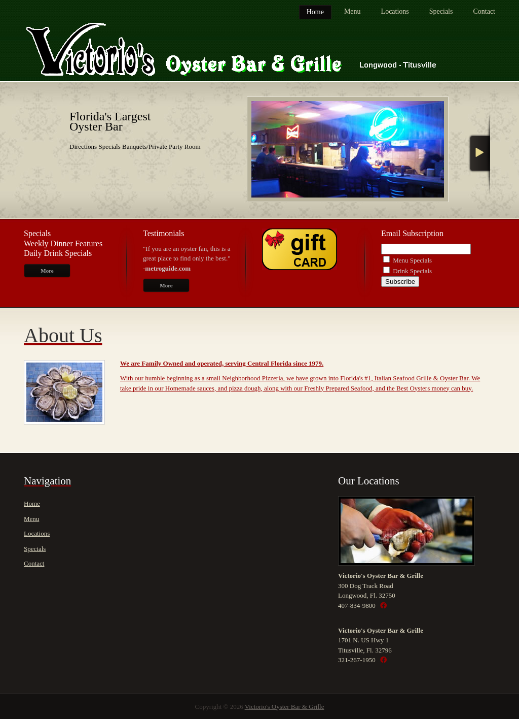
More (47, 271)
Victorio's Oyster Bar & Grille (284, 706)
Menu (352, 11)
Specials (441, 11)
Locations (395, 11)
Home (315, 12)
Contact (484, 11)
